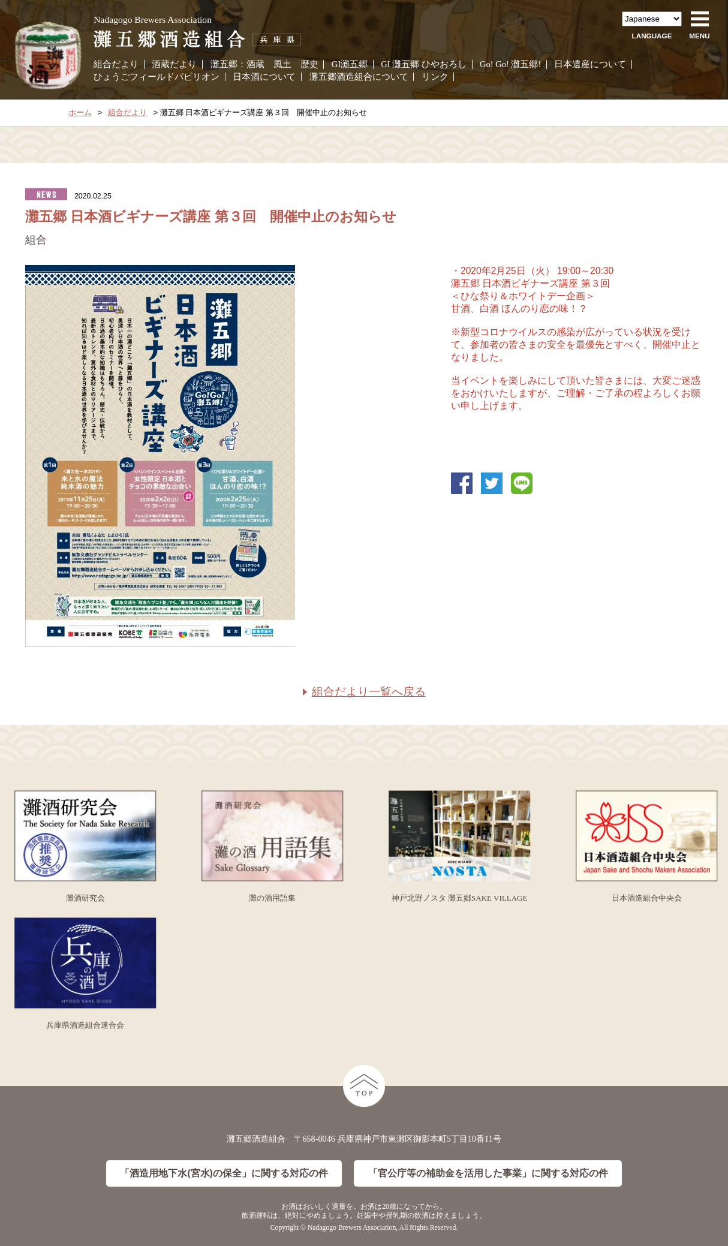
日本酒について (264, 77)
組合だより (116, 64)
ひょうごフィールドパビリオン (156, 77)
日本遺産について (590, 64)
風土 (282, 64)
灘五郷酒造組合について (358, 77)
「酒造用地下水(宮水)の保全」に (223, 1173)
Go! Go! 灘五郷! (510, 64)
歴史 (309, 64)
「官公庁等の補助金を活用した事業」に (488, 1173)
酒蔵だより (174, 64)
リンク (435, 77)
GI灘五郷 (350, 64)
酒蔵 (255, 64)
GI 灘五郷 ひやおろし (424, 64)
